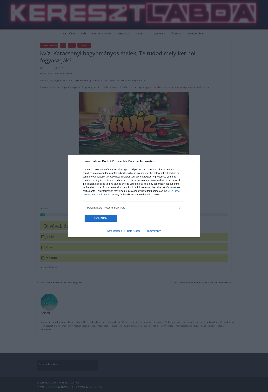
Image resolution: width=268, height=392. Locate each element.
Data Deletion (114, 231)
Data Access (133, 231)
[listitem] (134, 208)
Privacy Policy (153, 231)
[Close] (193, 161)
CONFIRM (101, 218)
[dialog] (134, 196)
